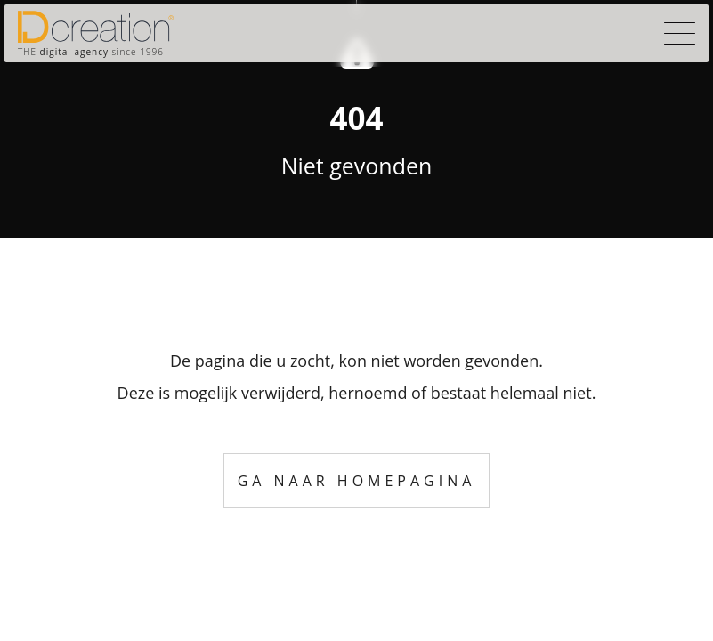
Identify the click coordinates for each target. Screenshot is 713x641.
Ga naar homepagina (357, 481)
